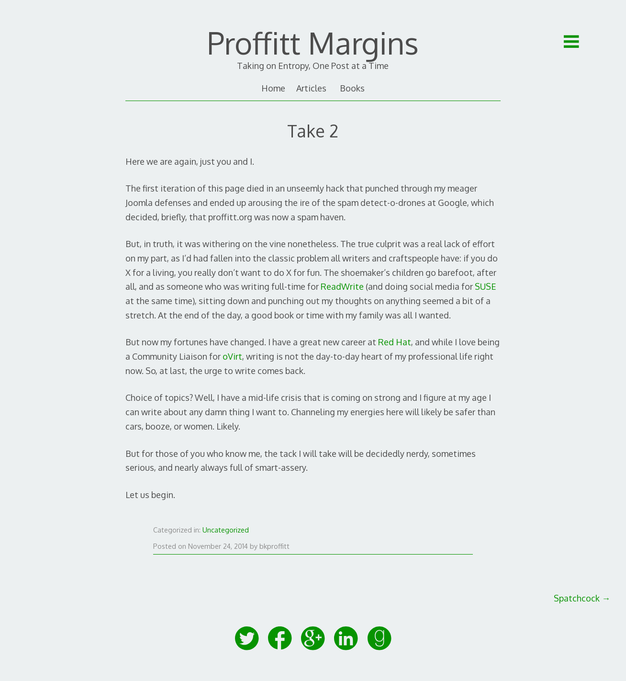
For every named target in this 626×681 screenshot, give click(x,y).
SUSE (485, 286)
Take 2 (312, 130)
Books (352, 88)
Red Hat (394, 342)
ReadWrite (342, 286)
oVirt (232, 356)
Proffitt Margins (313, 42)
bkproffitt (274, 546)
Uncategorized (225, 529)
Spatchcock (582, 598)
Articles (311, 88)
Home (273, 88)
